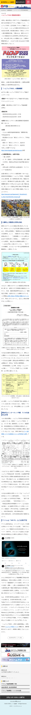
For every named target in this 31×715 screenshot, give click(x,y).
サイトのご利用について (15, 701)
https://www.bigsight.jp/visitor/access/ (11, 150)
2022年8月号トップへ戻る (15, 637)
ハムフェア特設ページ (11, 626)
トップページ (3, 10)
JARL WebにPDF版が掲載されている (18, 296)
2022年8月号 (9, 10)
